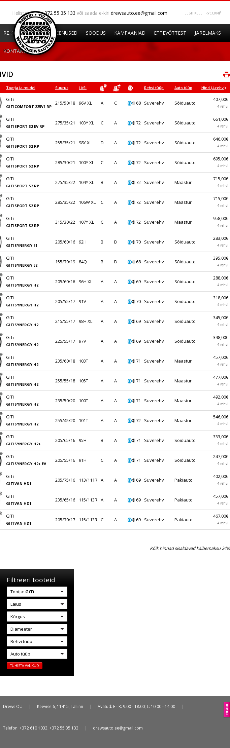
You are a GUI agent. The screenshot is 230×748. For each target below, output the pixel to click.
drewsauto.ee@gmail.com (139, 13)
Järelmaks (208, 33)
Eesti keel (193, 13)
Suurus (61, 87)
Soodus (96, 33)
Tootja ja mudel (20, 87)
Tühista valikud (24, 665)
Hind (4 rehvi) (213, 87)
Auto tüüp (183, 87)
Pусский (213, 13)
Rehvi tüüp (154, 87)
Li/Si (83, 87)
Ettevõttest (170, 33)
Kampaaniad (129, 33)
